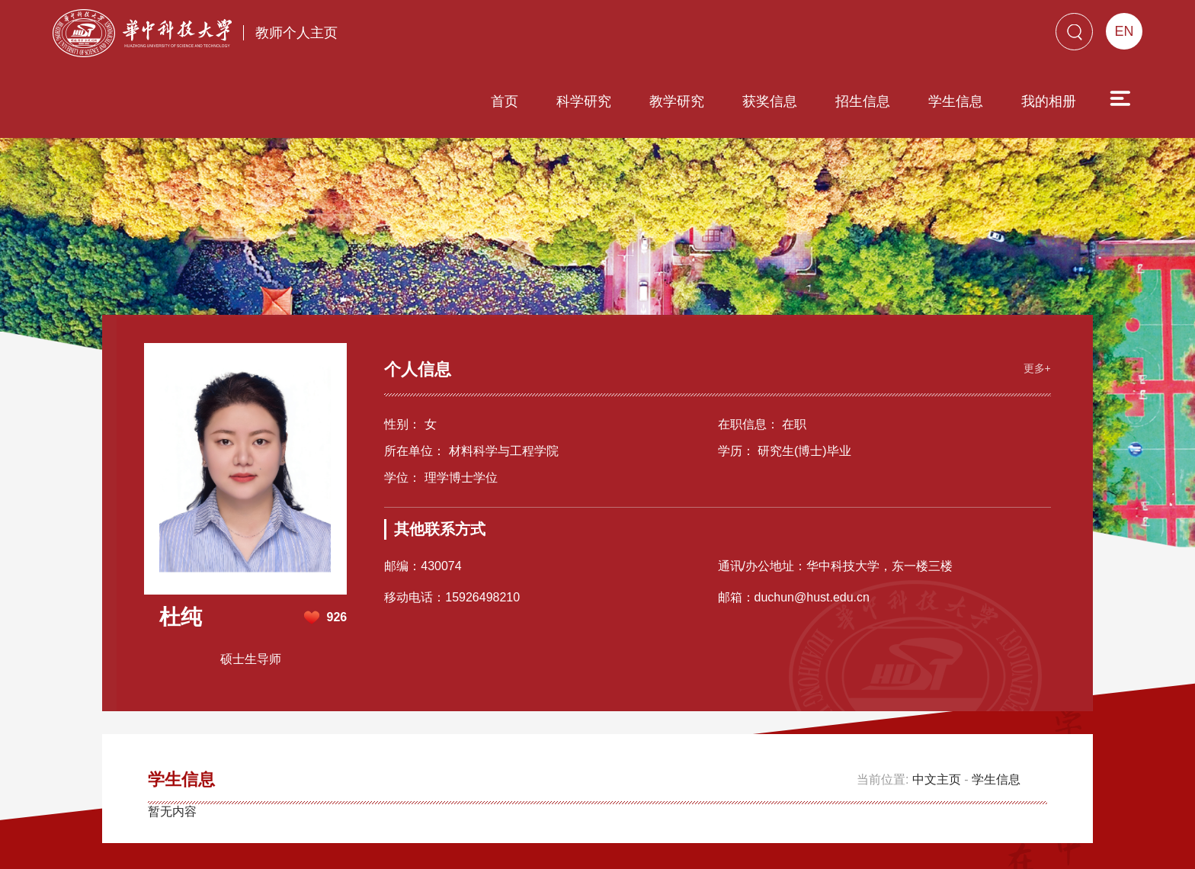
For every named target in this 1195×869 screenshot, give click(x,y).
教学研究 (589, 35)
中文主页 (936, 697)
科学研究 (496, 35)
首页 (417, 35)
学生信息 (868, 35)
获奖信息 (682, 35)
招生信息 (775, 35)
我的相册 (961, 35)
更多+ (1033, 285)
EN (1123, 31)
